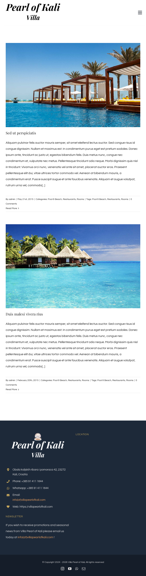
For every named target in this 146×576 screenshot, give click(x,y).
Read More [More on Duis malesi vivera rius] (11, 389)
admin (12, 199)
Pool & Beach (55, 199)
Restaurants (69, 199)
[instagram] (62, 568)
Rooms (80, 199)
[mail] (83, 568)
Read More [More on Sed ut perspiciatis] (11, 208)
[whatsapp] (76, 568)
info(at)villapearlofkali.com (29, 499)
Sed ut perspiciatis (21, 132)
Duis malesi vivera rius (24, 313)
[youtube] (69, 568)
